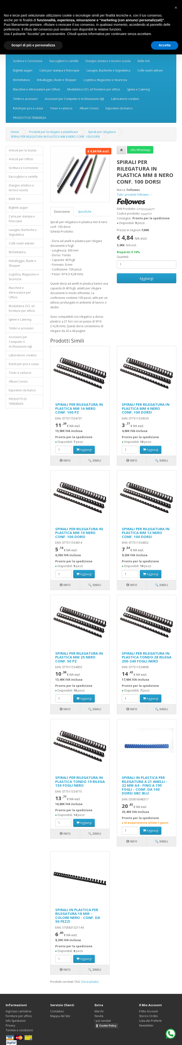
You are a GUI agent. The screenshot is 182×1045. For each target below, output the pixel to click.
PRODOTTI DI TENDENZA (29, 118)
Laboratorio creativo (125, 99)
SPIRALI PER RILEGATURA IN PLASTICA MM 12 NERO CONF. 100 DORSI (145, 532)
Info (65, 461)
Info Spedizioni (16, 1021)
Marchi (99, 1011)
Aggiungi (146, 278)
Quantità (122, 257)
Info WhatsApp (140, 150)
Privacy (10, 1025)
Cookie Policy (107, 1025)
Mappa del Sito (60, 1016)
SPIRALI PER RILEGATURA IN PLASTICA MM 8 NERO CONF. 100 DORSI (55, 137)
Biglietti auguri (22, 70)
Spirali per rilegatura (102, 132)
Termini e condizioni (19, 1030)
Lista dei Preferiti (150, 1021)
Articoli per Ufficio (21, 159)
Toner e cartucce (61, 108)
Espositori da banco (119, 108)
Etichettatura (21, 80)
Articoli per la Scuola (22, 150)
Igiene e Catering (138, 89)
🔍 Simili (94, 461)
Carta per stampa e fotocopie (59, 70)
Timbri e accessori (25, 99)
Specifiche (84, 212)
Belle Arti (144, 61)
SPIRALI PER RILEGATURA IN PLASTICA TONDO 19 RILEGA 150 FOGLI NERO (80, 781)
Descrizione (62, 212)
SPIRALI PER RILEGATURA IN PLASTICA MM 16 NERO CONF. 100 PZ (79, 408)
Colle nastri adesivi (150, 70)
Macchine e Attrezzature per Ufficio (36, 89)
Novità (99, 1016)
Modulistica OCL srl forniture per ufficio (93, 89)
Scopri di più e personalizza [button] (33, 45)
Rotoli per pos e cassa (28, 108)
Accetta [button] (165, 45)
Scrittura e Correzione (27, 61)
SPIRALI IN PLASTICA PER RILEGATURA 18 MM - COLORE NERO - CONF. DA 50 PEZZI (77, 915)
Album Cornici (89, 108)
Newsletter (146, 1025)
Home (15, 132)
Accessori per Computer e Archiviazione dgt (74, 99)
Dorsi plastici (90, 982)
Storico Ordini (148, 1016)
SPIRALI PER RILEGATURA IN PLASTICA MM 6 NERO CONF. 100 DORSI (145, 408)
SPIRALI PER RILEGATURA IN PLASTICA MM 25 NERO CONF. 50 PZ (79, 657)
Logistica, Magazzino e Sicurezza (105, 80)
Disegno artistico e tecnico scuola (108, 61)
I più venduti (103, 1021)
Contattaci (57, 1011)
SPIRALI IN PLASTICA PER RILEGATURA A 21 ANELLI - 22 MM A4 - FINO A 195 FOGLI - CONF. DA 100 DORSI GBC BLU (144, 785)
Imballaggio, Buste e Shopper (57, 80)
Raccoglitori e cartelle (64, 61)
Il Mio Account (148, 1011)
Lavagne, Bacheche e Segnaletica (108, 70)
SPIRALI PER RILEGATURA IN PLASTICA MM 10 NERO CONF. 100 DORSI (79, 532)
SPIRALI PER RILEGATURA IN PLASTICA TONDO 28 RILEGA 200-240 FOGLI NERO (146, 657)
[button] (176, 7)
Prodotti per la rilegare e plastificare (53, 132)
